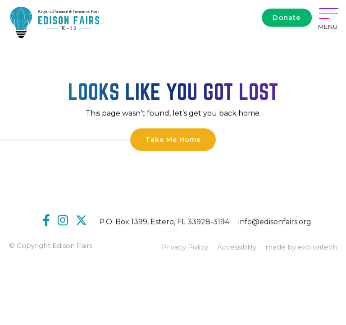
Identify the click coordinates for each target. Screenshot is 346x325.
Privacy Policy (185, 248)
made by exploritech (301, 248)
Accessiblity (236, 248)
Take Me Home (173, 140)
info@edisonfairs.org (274, 222)
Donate (287, 17)
